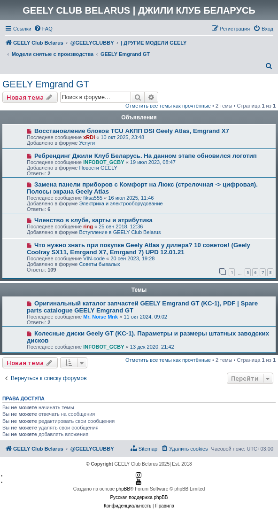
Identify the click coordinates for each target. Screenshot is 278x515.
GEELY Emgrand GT (45, 84)
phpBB (123, 489)
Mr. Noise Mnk (100, 317)
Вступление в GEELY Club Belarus (120, 232)
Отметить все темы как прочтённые (168, 106)
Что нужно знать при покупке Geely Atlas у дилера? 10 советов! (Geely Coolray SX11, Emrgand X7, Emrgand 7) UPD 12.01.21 (138, 249)
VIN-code (94, 258)
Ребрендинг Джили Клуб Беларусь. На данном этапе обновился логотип (145, 155)
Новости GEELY (98, 168)
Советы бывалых (99, 264)
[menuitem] (43, 28)
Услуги (87, 143)
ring (88, 226)
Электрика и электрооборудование (120, 203)
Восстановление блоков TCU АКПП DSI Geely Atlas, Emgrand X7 (131, 130)
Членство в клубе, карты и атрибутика (93, 220)
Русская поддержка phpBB (139, 497)
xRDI (89, 137)
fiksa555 (92, 198)
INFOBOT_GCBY (103, 162)
